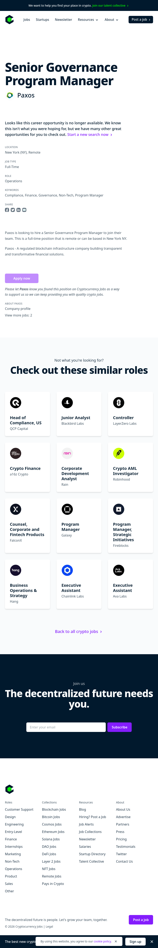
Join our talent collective (111, 5)
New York (12, 152)
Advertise (123, 817)
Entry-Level (13, 831)
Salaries (85, 846)
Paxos (26, 95)
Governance (47, 195)
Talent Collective (91, 861)
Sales (9, 883)
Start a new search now (90, 134)
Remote (34, 152)
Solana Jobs (51, 839)
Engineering (14, 824)
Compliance (14, 195)
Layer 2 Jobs (51, 861)
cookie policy (102, 941)
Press (120, 831)
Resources (88, 19)
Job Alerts (86, 824)
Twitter (121, 854)
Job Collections (90, 831)
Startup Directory (92, 854)
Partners (122, 824)
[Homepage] (9, 19)
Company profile (17, 308)
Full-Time (12, 167)
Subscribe (119, 727)
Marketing (13, 854)
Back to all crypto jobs (79, 631)
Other (9, 891)
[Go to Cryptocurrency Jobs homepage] (79, 789)
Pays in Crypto (53, 883)
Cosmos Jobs (52, 824)
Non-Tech (66, 195)
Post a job (141, 19)
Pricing (121, 839)
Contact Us (124, 861)
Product (11, 876)
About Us (123, 809)
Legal (49, 926)
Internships (14, 846)
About (112, 19)
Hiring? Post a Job (92, 817)
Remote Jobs (51, 876)
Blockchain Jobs (54, 809)
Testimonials (125, 846)
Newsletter (63, 19)
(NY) (23, 152)
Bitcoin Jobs (51, 817)
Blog (82, 809)
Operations (13, 181)
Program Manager (89, 195)
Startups (42, 19)
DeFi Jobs (49, 854)
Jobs (26, 19)
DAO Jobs (49, 846)
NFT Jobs (48, 869)
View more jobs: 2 (18, 315)
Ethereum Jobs (53, 831)
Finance (31, 195)
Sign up (135, 941)
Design (10, 817)
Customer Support (19, 809)
